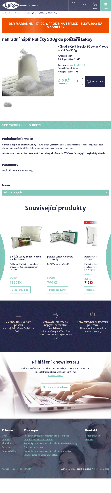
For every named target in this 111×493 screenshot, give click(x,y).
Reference (7, 447)
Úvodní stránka (7, 13)
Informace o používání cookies (38, 439)
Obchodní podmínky (33, 447)
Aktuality (6, 443)
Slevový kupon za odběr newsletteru (41, 455)
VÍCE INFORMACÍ (55, 375)
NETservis (72, 469)
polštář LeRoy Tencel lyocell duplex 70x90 (25, 258)
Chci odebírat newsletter (55, 387)
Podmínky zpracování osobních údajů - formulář (46, 436)
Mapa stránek (8, 469)
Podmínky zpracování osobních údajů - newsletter (47, 451)
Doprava (6, 439)
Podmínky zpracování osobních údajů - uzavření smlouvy (50, 443)
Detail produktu (20, 290)
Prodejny (89, 439)
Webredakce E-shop (100, 469)
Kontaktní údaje (92, 436)
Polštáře (18, 13)
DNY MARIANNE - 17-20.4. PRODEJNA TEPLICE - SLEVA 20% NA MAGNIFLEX (55, 25)
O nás (4, 436)
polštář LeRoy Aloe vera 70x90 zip (60, 258)
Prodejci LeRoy (9, 451)
